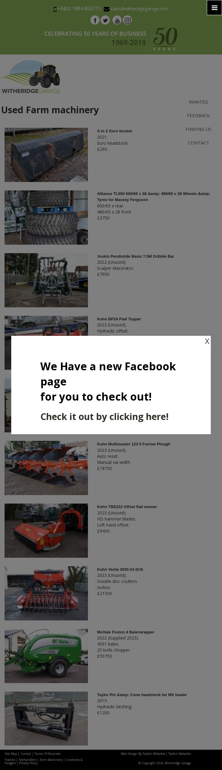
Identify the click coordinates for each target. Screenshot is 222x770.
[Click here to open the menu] (214, 7)
